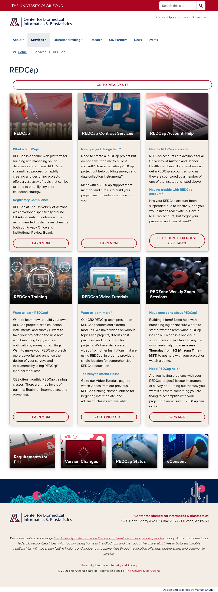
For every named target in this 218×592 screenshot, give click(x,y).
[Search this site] (178, 5)
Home (22, 52)
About (17, 40)
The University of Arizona (143, 571)
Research (96, 40)
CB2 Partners (118, 40)
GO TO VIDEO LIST (109, 417)
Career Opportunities (172, 17)
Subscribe (199, 17)
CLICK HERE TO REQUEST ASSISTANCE (177, 240)
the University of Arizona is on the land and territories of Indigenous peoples (109, 538)
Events (153, 40)
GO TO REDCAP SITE (112, 85)
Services (37, 40)
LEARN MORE (40, 243)
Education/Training (66, 40)
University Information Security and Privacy (109, 565)
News (138, 40)
